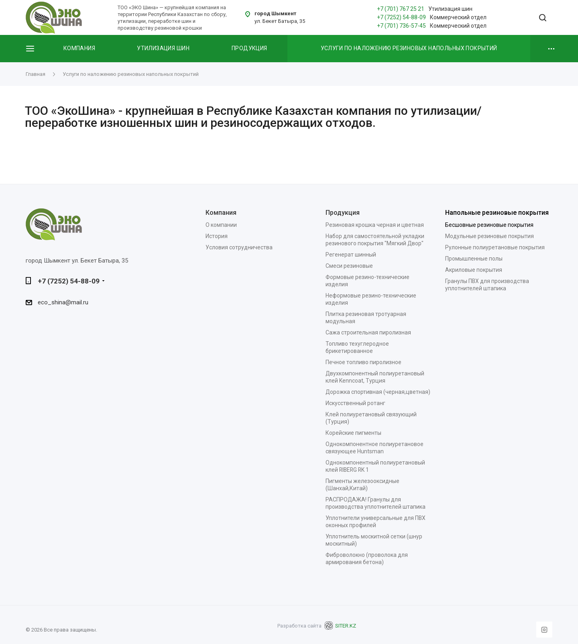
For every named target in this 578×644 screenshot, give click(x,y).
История (217, 236)
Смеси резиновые (349, 266)
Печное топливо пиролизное (363, 362)
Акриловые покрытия (473, 270)
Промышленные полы (474, 258)
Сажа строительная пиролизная (368, 332)
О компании (221, 225)
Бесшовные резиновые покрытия (489, 225)
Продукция (249, 48)
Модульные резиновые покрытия (489, 236)
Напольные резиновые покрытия (497, 212)
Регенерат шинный (351, 254)
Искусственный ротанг (355, 403)
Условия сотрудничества (239, 247)
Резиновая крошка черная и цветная (375, 225)
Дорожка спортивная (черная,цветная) (378, 392)
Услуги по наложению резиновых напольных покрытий (409, 48)
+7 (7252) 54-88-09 (401, 17)
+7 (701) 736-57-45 (401, 25)
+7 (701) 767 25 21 (400, 9)
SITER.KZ (340, 626)
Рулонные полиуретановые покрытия (495, 247)
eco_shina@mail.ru (63, 302)
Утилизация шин (163, 48)
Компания (79, 48)
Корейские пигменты (353, 433)
